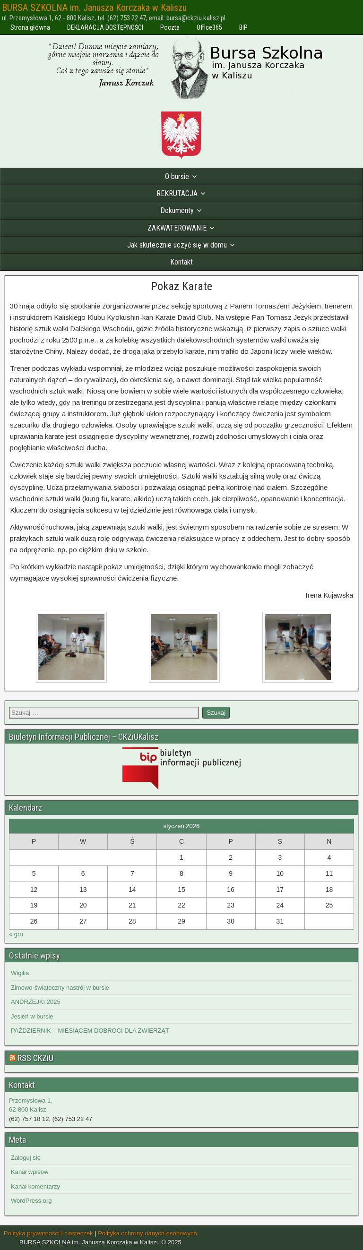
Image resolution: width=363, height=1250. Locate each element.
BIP (243, 27)
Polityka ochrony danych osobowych (147, 1233)
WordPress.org (31, 1200)
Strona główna (30, 27)
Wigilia (20, 972)
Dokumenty (177, 210)
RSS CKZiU (35, 1058)
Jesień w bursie (32, 1016)
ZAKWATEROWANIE (177, 227)
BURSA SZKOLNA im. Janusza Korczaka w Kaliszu (94, 7)
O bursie (177, 176)
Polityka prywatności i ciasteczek (48, 1233)
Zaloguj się (26, 1157)
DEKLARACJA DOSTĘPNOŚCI (105, 27)
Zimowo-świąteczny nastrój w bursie (60, 987)
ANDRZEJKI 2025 (35, 1001)
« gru (16, 934)
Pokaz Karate (181, 286)
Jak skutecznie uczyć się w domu (177, 244)
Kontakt (181, 261)
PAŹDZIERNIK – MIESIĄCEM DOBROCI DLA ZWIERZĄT (90, 1030)
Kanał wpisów (30, 1171)
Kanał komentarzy (35, 1186)
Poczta (170, 27)
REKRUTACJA (177, 193)
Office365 (209, 27)
